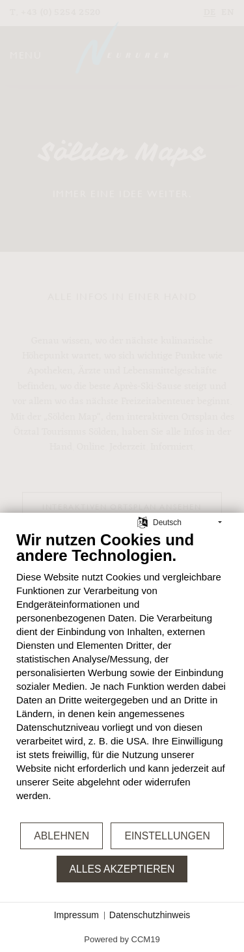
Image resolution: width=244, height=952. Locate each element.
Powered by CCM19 (121, 939)
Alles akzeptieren (122, 869)
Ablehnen (61, 835)
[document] (122, 675)
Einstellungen (167, 835)
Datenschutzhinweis (150, 915)
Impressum (76, 915)
